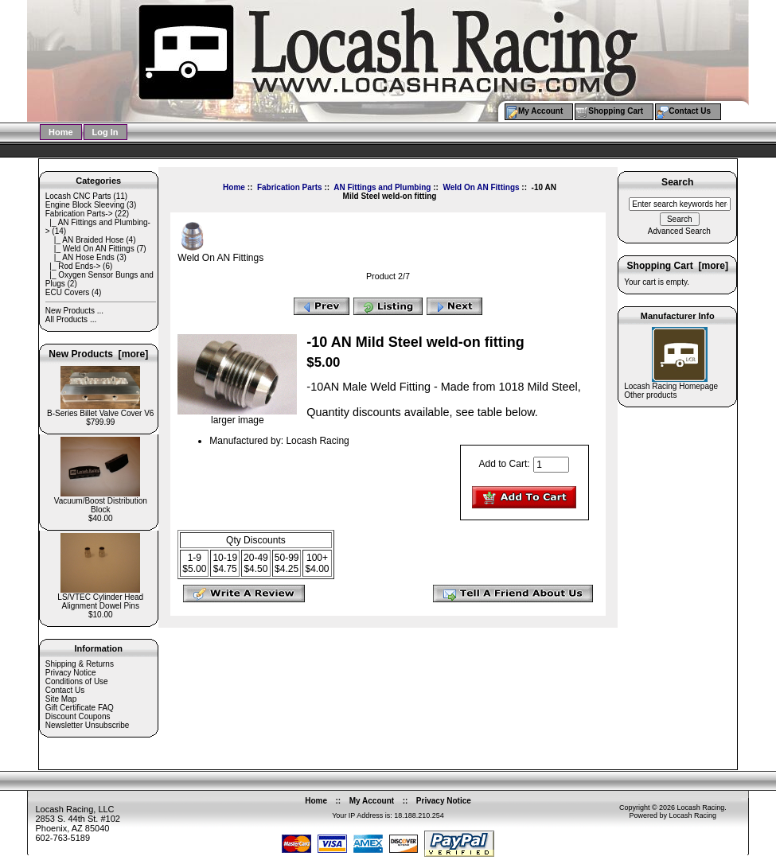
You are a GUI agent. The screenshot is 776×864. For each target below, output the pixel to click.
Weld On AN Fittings (481, 187)
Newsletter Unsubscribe (87, 725)
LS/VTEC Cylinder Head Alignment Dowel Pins (100, 598)
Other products (650, 395)
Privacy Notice (70, 672)
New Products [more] (98, 354)
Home (61, 132)
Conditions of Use (76, 681)
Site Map (60, 699)
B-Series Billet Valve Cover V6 (100, 410)
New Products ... (74, 310)
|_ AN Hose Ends (80, 257)
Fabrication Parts (289, 187)
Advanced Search (679, 231)
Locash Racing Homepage (671, 386)
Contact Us (690, 111)
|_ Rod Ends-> (73, 266)
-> (79, 213)
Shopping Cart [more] (677, 265)
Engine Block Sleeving (85, 204)
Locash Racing (701, 807)
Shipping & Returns (79, 664)
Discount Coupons (78, 716)
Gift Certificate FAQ (79, 707)
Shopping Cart (615, 111)
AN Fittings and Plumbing (382, 187)
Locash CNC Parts (78, 196)
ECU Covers (67, 292)
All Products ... (70, 319)
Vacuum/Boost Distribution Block (100, 501)
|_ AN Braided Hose (84, 239)
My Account (540, 111)
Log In (105, 132)
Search (677, 183)
